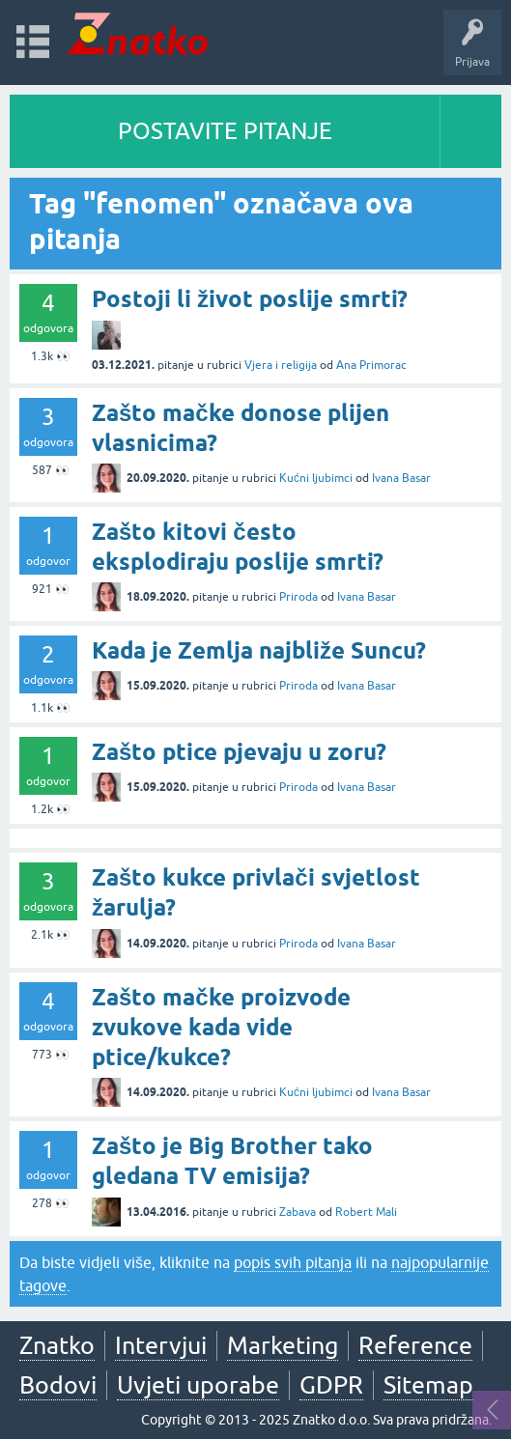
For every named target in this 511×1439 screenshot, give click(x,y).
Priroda (298, 597)
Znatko (57, 1345)
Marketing (282, 1345)
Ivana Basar (401, 478)
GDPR (331, 1384)
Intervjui (161, 1345)
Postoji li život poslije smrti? (250, 299)
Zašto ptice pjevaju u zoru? (239, 752)
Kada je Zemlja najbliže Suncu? (259, 650)
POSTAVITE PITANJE (225, 131)
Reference (415, 1345)
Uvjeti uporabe (198, 1384)
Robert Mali (366, 1212)
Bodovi (58, 1384)
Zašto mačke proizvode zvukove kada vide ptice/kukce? (221, 1027)
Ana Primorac (371, 365)
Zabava (297, 1212)
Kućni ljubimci (316, 478)
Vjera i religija (280, 365)
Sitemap (428, 1384)
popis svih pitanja (293, 1262)
